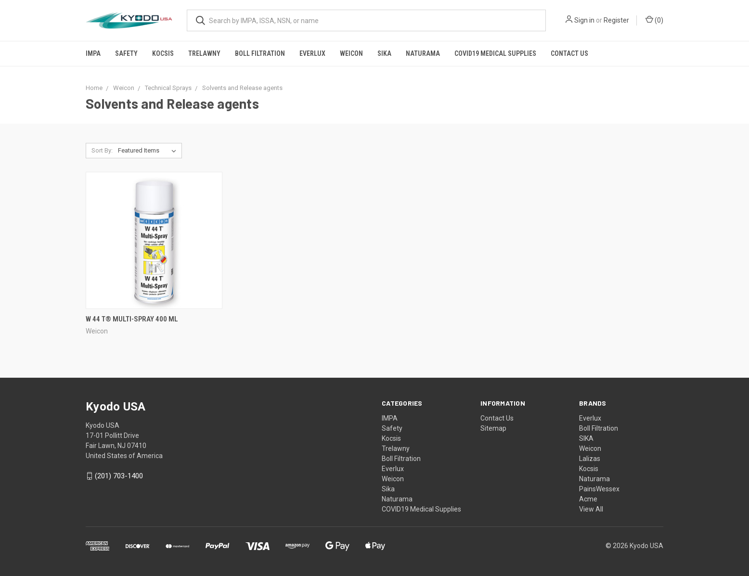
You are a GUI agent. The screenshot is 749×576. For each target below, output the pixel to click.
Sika (384, 53)
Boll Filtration (260, 53)
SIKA (586, 438)
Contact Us (569, 53)
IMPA (93, 53)
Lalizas (589, 458)
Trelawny (204, 53)
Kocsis (163, 53)
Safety (126, 53)
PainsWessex (599, 489)
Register (616, 20)
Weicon (351, 53)
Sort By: (102, 150)
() (654, 19)
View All (591, 509)
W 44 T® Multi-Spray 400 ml (132, 319)
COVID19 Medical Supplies (495, 53)
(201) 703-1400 (119, 476)
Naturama (423, 53)
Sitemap (493, 428)
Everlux (312, 53)
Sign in (584, 20)
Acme (588, 499)
